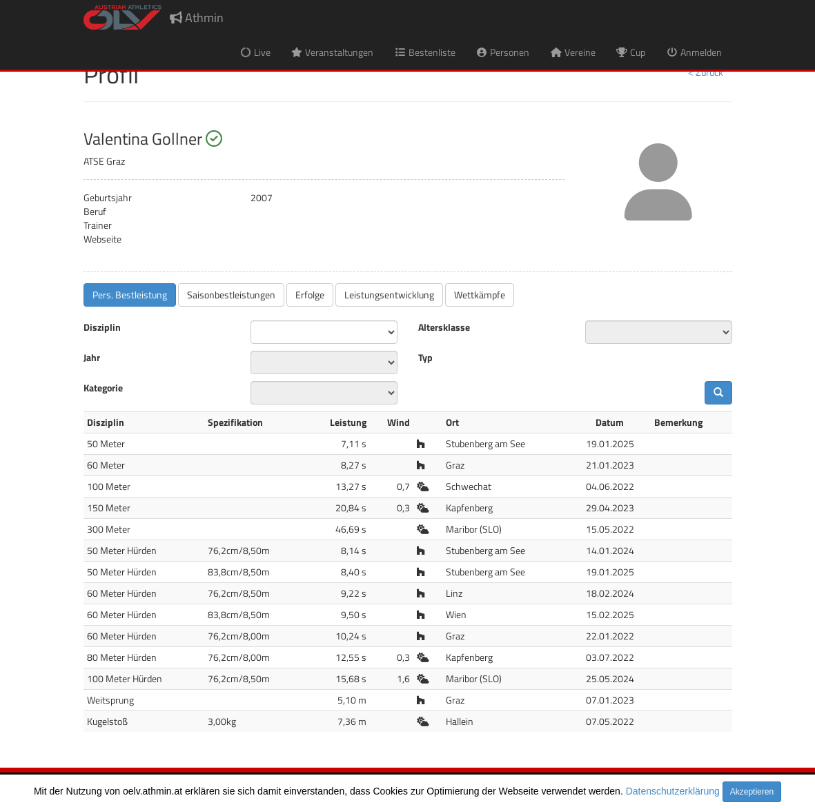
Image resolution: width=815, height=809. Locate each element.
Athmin (197, 17)
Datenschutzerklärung (673, 791)
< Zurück (705, 72)
